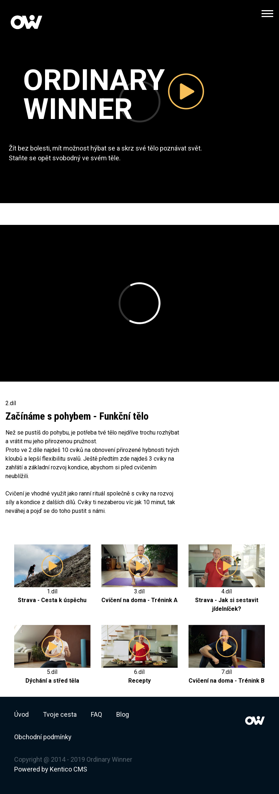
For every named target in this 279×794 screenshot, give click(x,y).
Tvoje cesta (60, 714)
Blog (122, 714)
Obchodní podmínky (43, 737)
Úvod (21, 714)
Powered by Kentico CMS (50, 769)
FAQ (96, 714)
